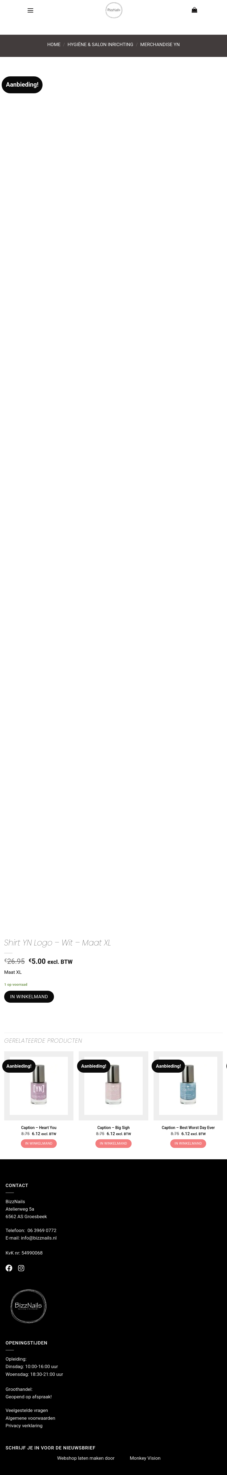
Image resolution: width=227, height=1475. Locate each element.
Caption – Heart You (38, 1127)
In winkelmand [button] (38, 1143)
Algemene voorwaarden (30, 1418)
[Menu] (30, 10)
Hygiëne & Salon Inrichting (101, 44)
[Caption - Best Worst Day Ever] (188, 1085)
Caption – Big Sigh (113, 1127)
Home (54, 44)
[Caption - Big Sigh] (113, 1085)
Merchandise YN (160, 44)
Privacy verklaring (24, 1425)
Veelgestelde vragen (27, 1410)
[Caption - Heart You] (38, 1085)
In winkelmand (29, 996)
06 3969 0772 (42, 1230)
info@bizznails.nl (39, 1238)
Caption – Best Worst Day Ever (188, 1127)
